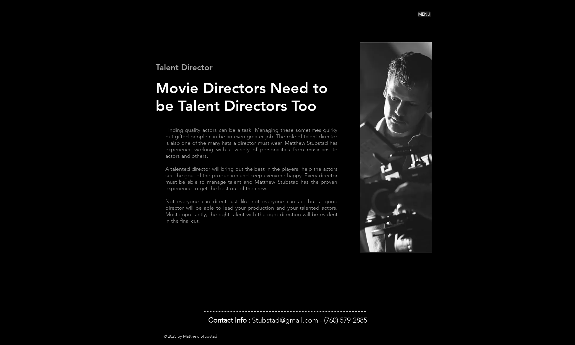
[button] (424, 14)
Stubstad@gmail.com (285, 320)
